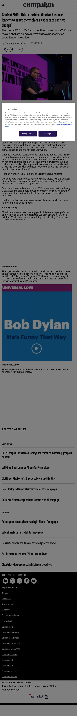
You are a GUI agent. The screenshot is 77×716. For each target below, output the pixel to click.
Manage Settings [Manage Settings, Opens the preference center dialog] (28, 134)
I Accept (47, 134)
